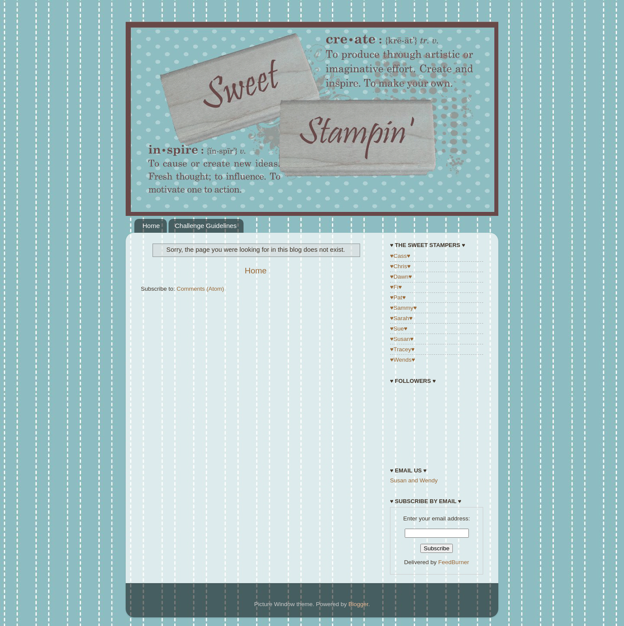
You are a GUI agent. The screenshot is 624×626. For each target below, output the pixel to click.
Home (151, 225)
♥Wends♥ (402, 359)
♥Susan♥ (401, 339)
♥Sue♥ (398, 328)
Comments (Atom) (200, 289)
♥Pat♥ (398, 297)
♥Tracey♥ (402, 349)
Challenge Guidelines (206, 225)
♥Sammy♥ (403, 308)
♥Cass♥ (400, 256)
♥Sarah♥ (401, 318)
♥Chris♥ (400, 266)
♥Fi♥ (396, 287)
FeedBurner (453, 562)
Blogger (358, 604)
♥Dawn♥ (401, 276)
